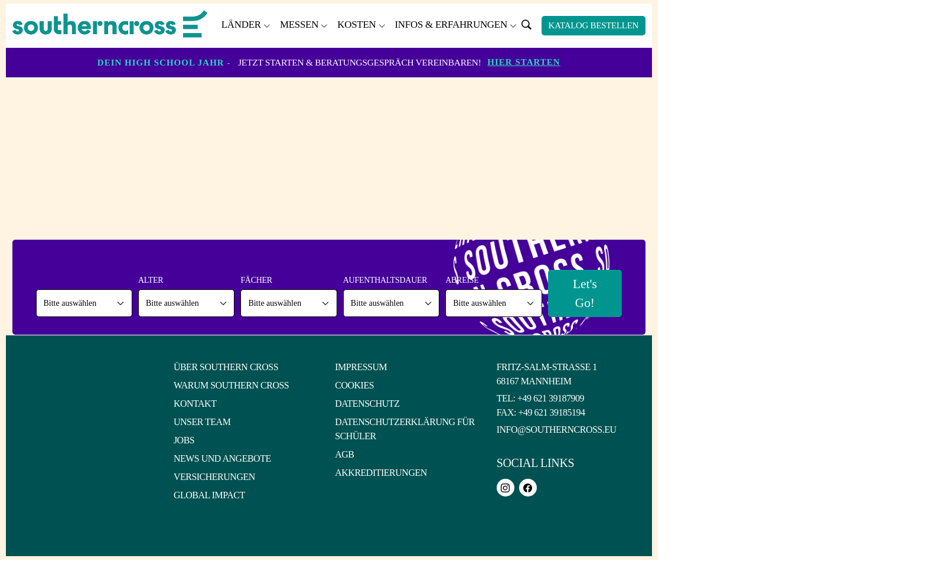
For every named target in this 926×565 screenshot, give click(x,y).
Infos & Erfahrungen (450, 24)
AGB (344, 455)
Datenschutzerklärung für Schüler (404, 429)
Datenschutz (367, 404)
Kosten (356, 24)
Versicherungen (214, 477)
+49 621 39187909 (550, 399)
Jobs (184, 441)
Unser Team (202, 422)
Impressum (361, 367)
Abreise (460, 280)
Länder (241, 24)
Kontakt (195, 404)
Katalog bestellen (593, 25)
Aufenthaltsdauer (383, 280)
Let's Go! (583, 293)
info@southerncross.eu (557, 430)
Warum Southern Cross (231, 386)
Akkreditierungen (381, 473)
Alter (150, 280)
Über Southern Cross (226, 367)
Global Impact (209, 496)
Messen (299, 24)
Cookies (354, 386)
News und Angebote (222, 459)
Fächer (255, 280)
